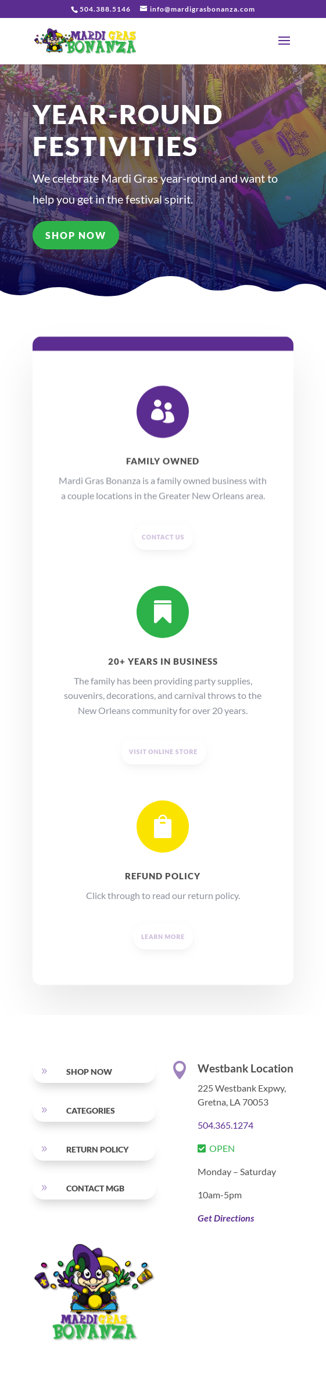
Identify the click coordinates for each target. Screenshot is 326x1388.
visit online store (163, 778)
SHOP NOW (76, 235)
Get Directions (226, 1217)
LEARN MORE (163, 963)
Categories (90, 1110)
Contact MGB (95, 1188)
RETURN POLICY (97, 1149)
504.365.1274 (225, 1124)
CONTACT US (163, 564)
